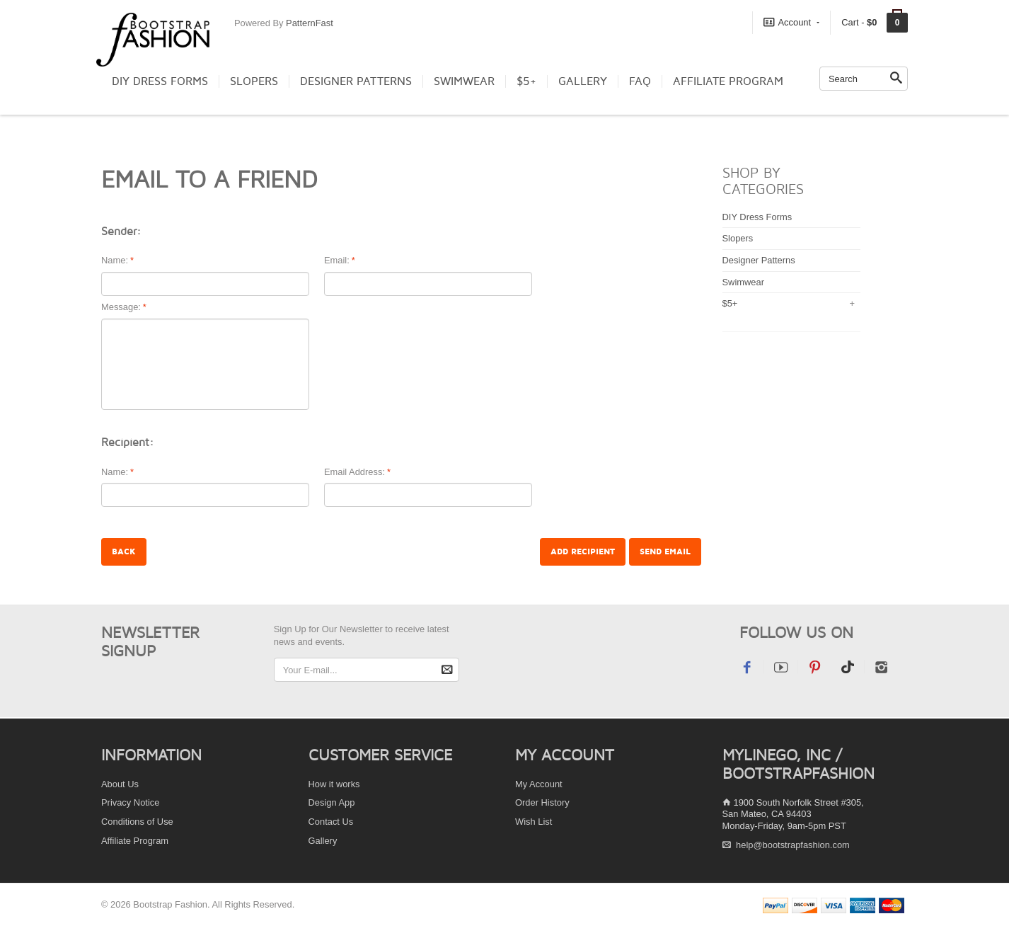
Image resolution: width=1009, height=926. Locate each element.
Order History (542, 802)
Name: (114, 261)
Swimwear (464, 81)
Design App (332, 802)
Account (791, 22)
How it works (334, 784)
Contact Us (331, 821)
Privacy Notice (130, 802)
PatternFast (309, 23)
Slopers (254, 81)
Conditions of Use (137, 821)
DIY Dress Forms (160, 81)
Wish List (533, 821)
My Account (539, 784)
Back (124, 551)
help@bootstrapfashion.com (793, 845)
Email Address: (354, 473)
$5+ (526, 81)
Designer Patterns (356, 81)
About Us (120, 784)
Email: (337, 261)
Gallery (582, 81)
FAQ (640, 81)
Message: (121, 308)
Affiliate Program (728, 81)
